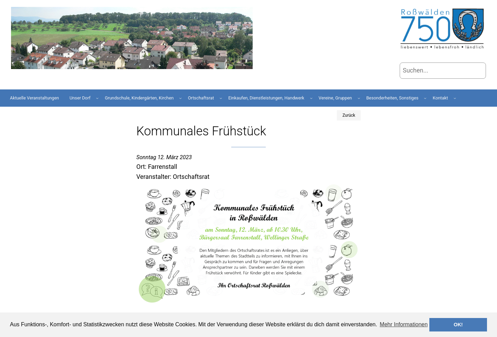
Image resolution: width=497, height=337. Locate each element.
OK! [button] (458, 324)
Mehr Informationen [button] (404, 324)
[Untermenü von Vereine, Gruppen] (359, 98)
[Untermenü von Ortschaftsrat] (221, 98)
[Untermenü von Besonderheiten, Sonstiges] (425, 98)
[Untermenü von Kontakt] (455, 98)
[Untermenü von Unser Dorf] (97, 98)
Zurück (348, 115)
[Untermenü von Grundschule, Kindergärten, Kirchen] (180, 98)
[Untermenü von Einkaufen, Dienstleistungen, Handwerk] (311, 98)
